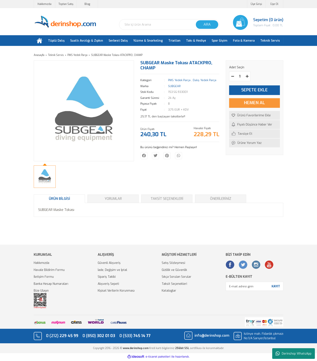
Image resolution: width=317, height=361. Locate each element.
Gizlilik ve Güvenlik (174, 271)
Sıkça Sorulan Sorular (176, 278)
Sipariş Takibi (107, 278)
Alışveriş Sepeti (108, 285)
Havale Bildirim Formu (49, 271)
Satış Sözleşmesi (173, 264)
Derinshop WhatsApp (293, 353)
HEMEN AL (254, 104)
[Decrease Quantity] (232, 77)
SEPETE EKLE (254, 91)
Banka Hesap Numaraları (51, 285)
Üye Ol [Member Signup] (274, 4)
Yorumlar (113, 199)
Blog (87, 4)
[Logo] (65, 22)
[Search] (169, 24)
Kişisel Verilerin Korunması (116, 292)
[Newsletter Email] (254, 287)
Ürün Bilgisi (59, 199)
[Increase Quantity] (247, 77)
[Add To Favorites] (254, 116)
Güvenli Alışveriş (109, 264)
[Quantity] (240, 77)
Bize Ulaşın (41, 292)
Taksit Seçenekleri (167, 199)
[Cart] (254, 22)
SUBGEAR (174, 87)
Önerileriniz (220, 199)
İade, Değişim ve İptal (112, 271)
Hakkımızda (44, 4)
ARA (207, 24)
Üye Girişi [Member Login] (256, 4)
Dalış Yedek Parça (204, 81)
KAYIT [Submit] (276, 287)
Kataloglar (169, 292)
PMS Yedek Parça (179, 81)
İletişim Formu (44, 278)
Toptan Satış (65, 4)
